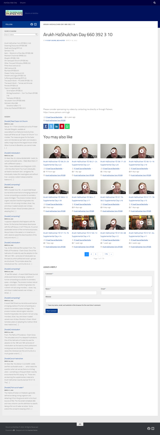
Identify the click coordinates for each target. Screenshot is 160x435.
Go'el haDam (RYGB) (13, 91)
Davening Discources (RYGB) (14, 46)
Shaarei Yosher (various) (12, 73)
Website (48, 315)
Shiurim (23, 3)
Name (48, 307)
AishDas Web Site (10, 3)
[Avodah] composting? (12, 185)
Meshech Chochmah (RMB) (13, 56)
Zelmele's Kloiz (9, 103)
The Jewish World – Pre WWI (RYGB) (16, 81)
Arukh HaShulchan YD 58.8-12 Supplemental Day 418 (55, 206)
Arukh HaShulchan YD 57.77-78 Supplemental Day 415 (140, 206)
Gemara (7, 51)
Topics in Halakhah (10, 88)
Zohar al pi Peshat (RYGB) (13, 108)
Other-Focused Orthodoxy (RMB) (15, 63)
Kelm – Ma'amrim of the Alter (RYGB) (17, 53)
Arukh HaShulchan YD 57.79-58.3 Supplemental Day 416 (112, 206)
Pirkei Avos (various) (11, 66)
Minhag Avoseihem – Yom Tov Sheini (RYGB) (22, 93)
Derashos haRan (12, 106)
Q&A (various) (9, 68)
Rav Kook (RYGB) (10, 71)
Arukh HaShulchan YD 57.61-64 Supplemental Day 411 (140, 248)
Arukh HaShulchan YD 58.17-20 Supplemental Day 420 (111, 165)
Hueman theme (32, 430)
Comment (49, 292)
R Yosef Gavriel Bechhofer (56, 40)
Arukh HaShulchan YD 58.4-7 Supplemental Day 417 (84, 206)
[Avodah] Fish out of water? (14, 388)
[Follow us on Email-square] (35, 24)
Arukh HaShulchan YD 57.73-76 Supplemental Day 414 (54, 248)
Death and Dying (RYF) (12, 48)
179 (106, 272)
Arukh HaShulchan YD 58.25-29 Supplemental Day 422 (54, 165)
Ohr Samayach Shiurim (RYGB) (14, 61)
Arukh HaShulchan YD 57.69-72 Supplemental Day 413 (83, 248)
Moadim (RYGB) (9, 58)
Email (103, 307)
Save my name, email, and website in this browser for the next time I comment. (74, 323)
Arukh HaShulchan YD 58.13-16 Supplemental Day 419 (140, 165)
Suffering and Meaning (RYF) (14, 78)
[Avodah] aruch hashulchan (13, 359)
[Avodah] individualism (12, 153)
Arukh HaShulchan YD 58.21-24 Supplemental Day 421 (83, 165)
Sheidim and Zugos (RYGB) (13, 76)
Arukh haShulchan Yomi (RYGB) (57, 120)
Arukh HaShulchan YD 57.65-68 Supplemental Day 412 (111, 248)
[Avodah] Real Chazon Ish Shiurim (16, 121)
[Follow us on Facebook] (31, 24)
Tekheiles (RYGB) (12, 98)
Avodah (7, 117)
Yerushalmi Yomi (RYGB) (12, 101)
